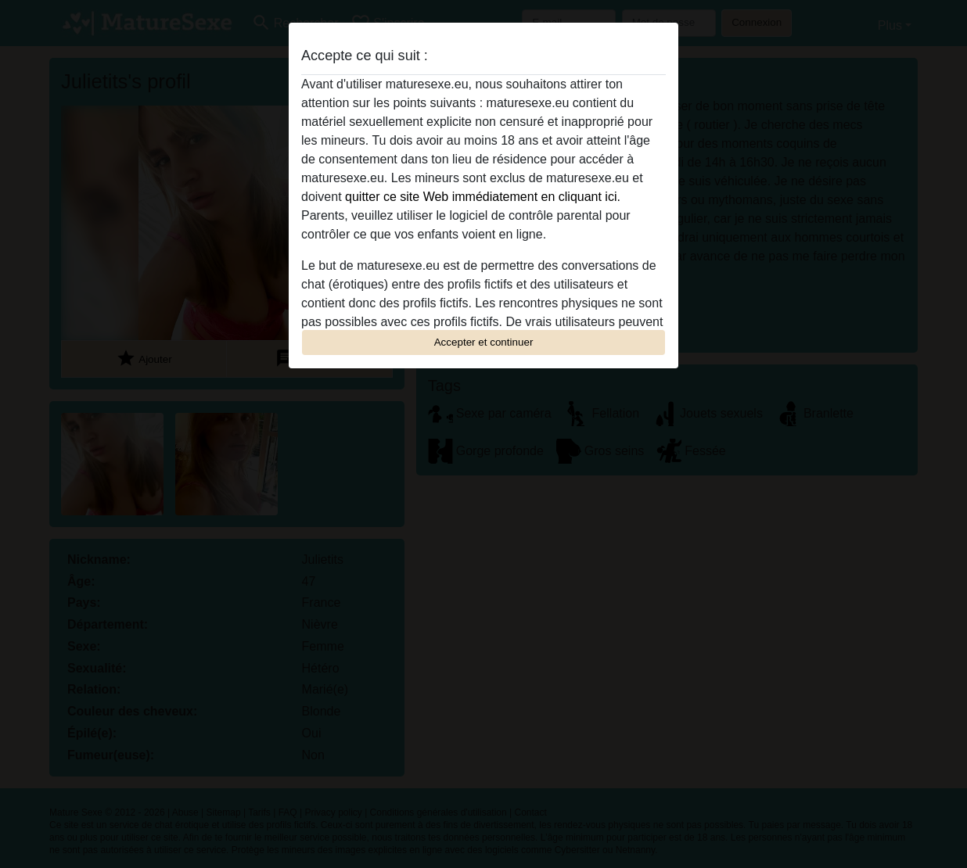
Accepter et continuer (484, 342)
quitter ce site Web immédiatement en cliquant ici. (482, 196)
